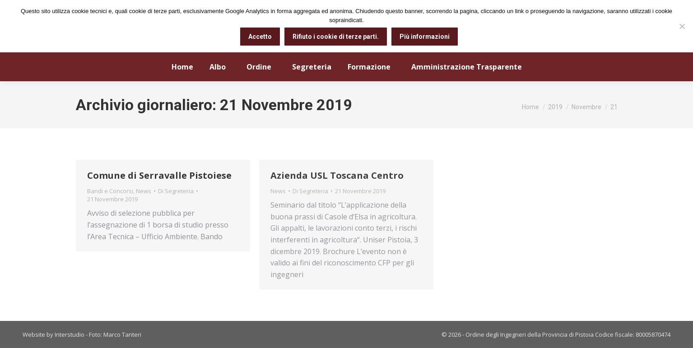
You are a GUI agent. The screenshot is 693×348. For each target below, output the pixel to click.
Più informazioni (425, 36)
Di (176, 191)
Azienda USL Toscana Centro (337, 175)
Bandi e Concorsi (110, 191)
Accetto (260, 36)
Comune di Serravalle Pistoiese (159, 175)
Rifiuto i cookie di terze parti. (336, 36)
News (143, 191)
